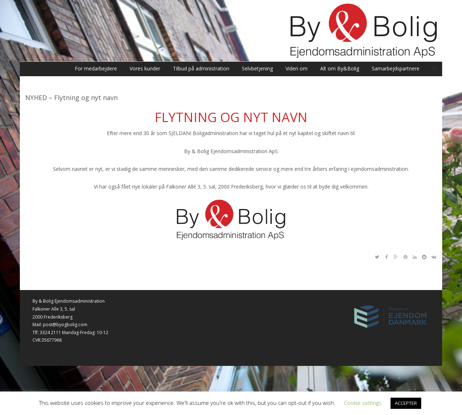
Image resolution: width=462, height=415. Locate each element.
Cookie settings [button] (363, 402)
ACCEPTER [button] (406, 403)
